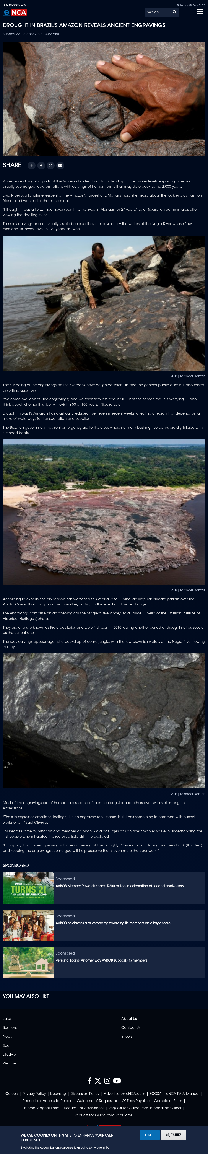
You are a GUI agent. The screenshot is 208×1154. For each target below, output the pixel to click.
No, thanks (173, 1135)
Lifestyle (9, 1054)
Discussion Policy (84, 1094)
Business (10, 1028)
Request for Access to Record (48, 1101)
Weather (10, 1063)
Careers (11, 1094)
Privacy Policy (34, 1094)
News (7, 1036)
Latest (8, 1019)
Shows (126, 1036)
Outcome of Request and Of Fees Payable (113, 1101)
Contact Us (130, 1028)
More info (101, 1147)
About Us (129, 1019)
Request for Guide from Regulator (103, 1115)
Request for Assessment (84, 1108)
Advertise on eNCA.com (124, 1094)
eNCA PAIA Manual (182, 1094)
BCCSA (156, 1094)
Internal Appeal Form (41, 1108)
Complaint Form (168, 1101)
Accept (150, 1135)
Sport (7, 1046)
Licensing (58, 1094)
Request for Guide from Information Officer (144, 1108)
